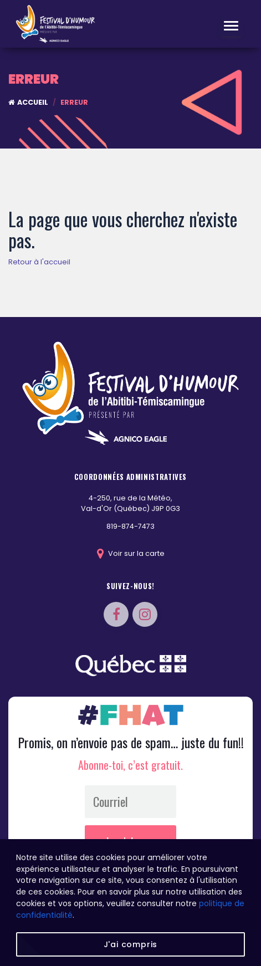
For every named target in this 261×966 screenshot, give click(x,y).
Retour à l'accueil (39, 262)
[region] (130, 902)
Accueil (28, 102)
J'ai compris (131, 944)
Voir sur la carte (131, 553)
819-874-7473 (130, 526)
